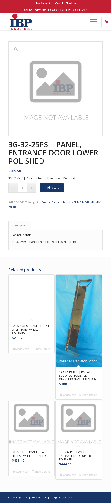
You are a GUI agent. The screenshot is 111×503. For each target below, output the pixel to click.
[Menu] (91, 21)
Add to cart (52, 187)
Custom (46, 202)
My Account (43, 3)
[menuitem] (43, 3)
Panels (12, 206)
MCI (73, 202)
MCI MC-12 (83, 202)
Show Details (41, 349)
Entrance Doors (61, 202)
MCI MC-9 (96, 202)
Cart (57, 3)
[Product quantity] (22, 188)
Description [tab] (19, 225)
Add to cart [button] (21, 349)
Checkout (71, 3)
